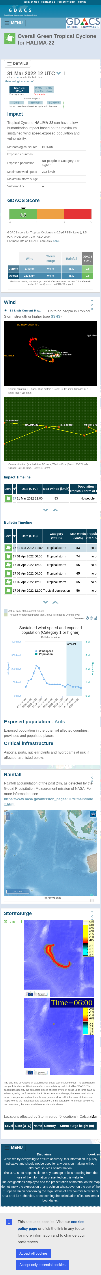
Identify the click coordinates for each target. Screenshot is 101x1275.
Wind (29, 258)
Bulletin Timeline (18, 522)
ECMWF (54, 102)
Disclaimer (45, 1154)
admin (82, 1)
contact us (48, 1)
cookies (94, 1154)
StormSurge (18, 913)
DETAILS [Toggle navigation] (17, 63)
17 (14, 498)
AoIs (59, 721)
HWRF (35, 102)
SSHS (56, 316)
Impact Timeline (17, 477)
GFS (17, 102)
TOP (92, 305)
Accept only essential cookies (42, 1265)
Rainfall (71, 258)
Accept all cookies (33, 1253)
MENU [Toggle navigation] (13, 23)
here (56, 241)
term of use (31, 1)
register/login (67, 1)
